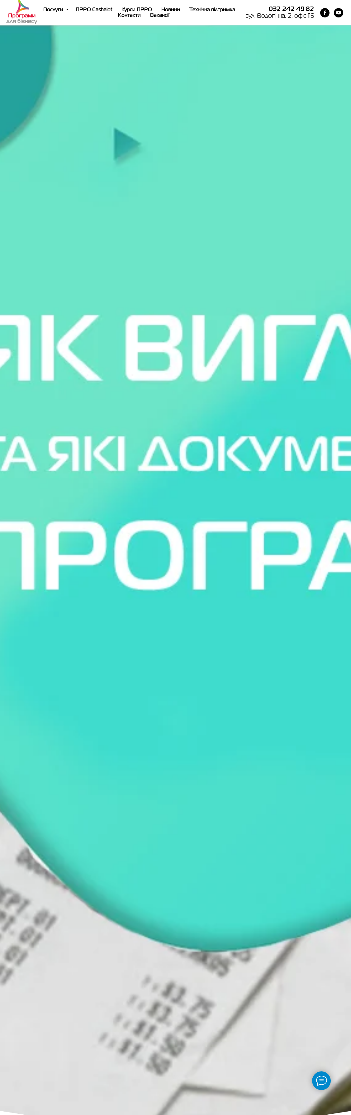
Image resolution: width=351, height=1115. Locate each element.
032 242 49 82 (291, 9)
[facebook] (325, 12)
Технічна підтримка (212, 10)
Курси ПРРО (136, 10)
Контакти (129, 15)
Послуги (53, 10)
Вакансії (159, 15)
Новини (170, 10)
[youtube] (338, 12)
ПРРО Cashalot (94, 10)
